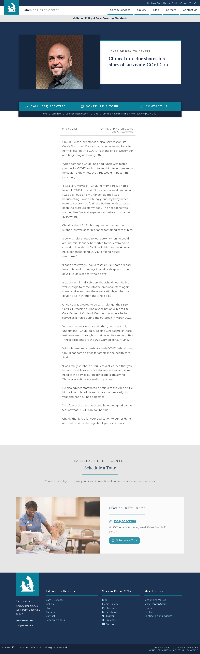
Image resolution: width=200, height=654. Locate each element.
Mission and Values (155, 600)
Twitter (108, 616)
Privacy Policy (163, 647)
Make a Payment (186, 3)
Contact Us (190, 10)
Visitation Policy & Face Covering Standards (100, 18)
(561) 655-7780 (125, 529)
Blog (156, 10)
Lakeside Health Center (41, 10)
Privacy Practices (187, 647)
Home (44, 113)
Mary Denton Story (155, 604)
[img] (26, 106)
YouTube (109, 624)
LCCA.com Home (158, 3)
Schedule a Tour (100, 106)
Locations (56, 113)
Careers (171, 10)
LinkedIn (109, 620)
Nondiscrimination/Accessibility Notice (173, 650)
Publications (109, 608)
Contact (50, 616)
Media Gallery (110, 604)
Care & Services (120, 10)
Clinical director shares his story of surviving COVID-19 (129, 113)
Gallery (141, 10)
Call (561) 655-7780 (45, 106)
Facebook (109, 612)
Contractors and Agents (158, 616)
